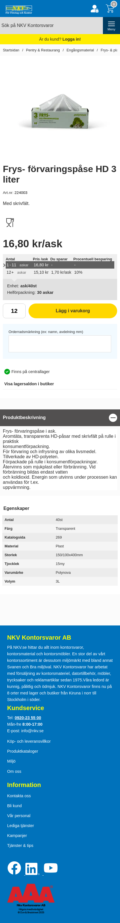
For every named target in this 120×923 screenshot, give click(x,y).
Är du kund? (60, 39)
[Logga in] (94, 8)
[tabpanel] (60, 451)
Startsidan (11, 50)
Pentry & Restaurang (43, 50)
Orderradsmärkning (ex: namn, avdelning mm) (46, 332)
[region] (60, 417)
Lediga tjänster (20, 825)
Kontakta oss (19, 796)
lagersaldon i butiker (29, 384)
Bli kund (14, 805)
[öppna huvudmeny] (111, 25)
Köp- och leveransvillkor (29, 741)
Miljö (11, 761)
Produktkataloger (22, 751)
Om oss (14, 771)
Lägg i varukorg (59, 312)
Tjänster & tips (20, 845)
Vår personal (18, 815)
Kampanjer (17, 835)
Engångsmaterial (80, 50)
